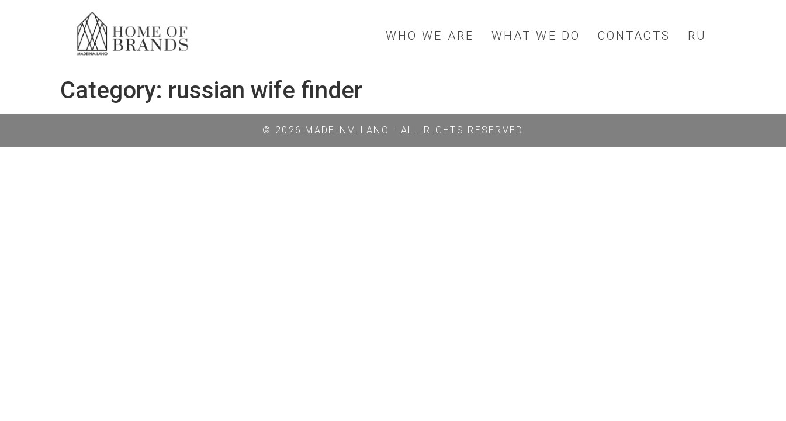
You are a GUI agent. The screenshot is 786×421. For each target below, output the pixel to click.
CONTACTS (634, 36)
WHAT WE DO (535, 36)
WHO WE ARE (430, 36)
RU (697, 36)
